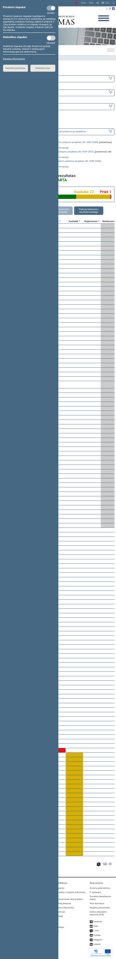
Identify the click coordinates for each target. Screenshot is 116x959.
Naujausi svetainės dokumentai (60, 907)
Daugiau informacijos (14, 58)
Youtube (97, 935)
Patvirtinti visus (43, 68)
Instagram (97, 940)
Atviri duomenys (97, 903)
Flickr (95, 926)
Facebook (97, 921)
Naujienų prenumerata (100, 907)
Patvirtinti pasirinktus (15, 68)
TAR (91, 2)
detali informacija (59, 147)
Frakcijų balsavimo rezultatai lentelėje (88, 210)
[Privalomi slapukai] (51, 8)
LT (103, 2)
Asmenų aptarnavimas (100, 888)
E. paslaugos (95, 892)
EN (107, 2)
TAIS (83, 2)
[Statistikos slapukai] (51, 38)
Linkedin (97, 944)
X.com (96, 930)
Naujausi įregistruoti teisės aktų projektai (64, 899)
